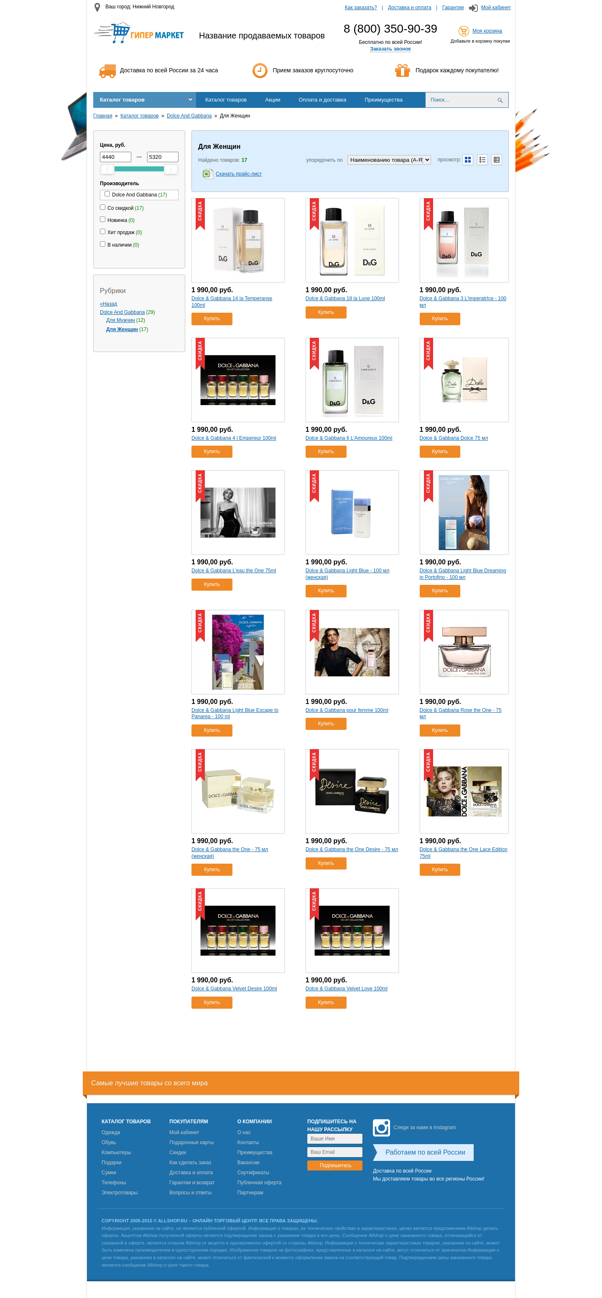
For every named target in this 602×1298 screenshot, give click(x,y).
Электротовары (120, 1193)
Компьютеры (116, 1152)
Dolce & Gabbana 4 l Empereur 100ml (233, 438)
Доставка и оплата (409, 7)
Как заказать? (361, 7)
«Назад (108, 304)
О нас (244, 1132)
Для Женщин (122, 329)
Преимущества (384, 100)
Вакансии (248, 1162)
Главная (102, 116)
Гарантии (453, 7)
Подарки (111, 1162)
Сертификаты (253, 1173)
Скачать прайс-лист (239, 174)
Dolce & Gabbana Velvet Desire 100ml (234, 989)
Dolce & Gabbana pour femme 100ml (347, 710)
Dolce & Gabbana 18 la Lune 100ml (345, 298)
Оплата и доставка (323, 100)
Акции (272, 100)
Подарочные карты (191, 1142)
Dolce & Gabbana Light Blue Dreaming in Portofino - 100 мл (463, 574)
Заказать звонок (390, 49)
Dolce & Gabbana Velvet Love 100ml (347, 989)
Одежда (111, 1132)
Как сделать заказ (190, 1162)
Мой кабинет (496, 7)
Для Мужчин (120, 320)
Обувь (109, 1142)
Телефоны (114, 1183)
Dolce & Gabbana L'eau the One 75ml (233, 571)
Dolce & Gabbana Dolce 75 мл (454, 438)
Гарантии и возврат (191, 1183)
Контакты (248, 1142)
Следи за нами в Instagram (414, 1127)
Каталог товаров (122, 100)
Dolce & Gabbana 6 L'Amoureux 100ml (349, 438)
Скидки (177, 1152)
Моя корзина (487, 31)
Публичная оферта (259, 1183)
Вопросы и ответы (190, 1193)
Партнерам (250, 1193)
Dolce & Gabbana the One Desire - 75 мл (352, 849)
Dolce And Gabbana (189, 116)
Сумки (109, 1173)
